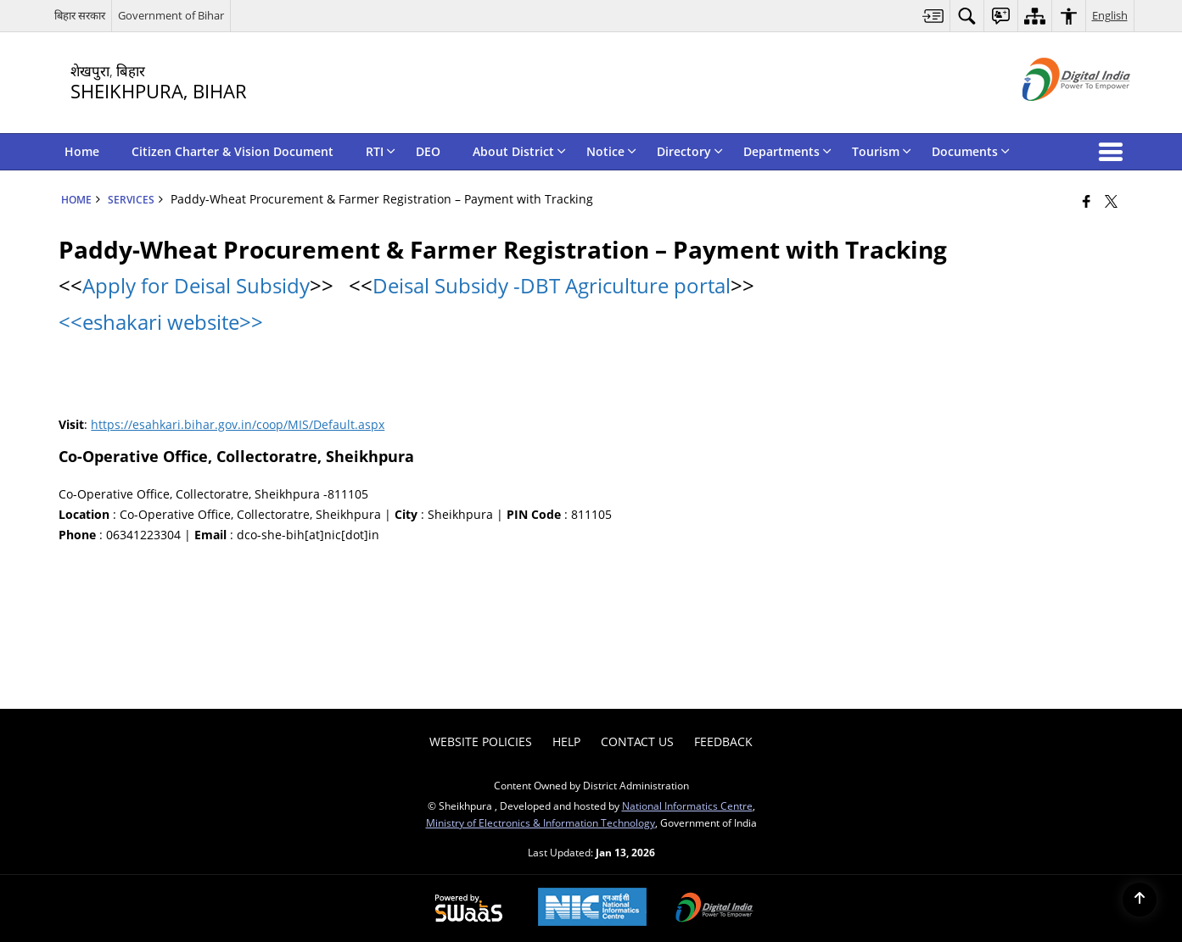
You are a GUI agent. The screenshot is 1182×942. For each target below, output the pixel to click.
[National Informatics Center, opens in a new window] (592, 908)
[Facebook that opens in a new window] (1086, 201)
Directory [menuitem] (690, 151)
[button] (1114, 152)
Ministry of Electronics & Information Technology (540, 822)
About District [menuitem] (519, 151)
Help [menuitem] (566, 741)
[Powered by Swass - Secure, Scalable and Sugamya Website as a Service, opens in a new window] (469, 909)
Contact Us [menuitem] (637, 741)
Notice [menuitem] (611, 151)
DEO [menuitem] (428, 151)
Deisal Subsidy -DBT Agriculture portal (552, 285)
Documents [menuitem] (971, 151)
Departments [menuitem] (787, 151)
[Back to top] (1140, 900)
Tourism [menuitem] (881, 151)
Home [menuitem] (81, 151)
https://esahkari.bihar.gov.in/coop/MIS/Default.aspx (237, 424)
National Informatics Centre (687, 805)
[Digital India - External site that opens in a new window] (1055, 115)
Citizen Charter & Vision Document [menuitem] (232, 151)
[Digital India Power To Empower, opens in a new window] (714, 909)
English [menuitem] (1110, 15)
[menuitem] (933, 15)
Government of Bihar (171, 15)
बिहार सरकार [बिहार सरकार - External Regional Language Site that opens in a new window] (79, 15)
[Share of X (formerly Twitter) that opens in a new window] (1111, 201)
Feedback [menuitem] (723, 741)
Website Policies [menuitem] (480, 741)
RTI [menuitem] (380, 151)
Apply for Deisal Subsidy (196, 285)
